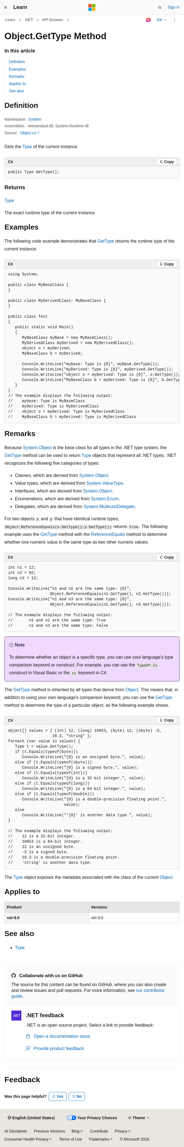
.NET (28, 20)
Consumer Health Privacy (26, 1139)
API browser (52, 20)
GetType (105, 241)
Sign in (174, 7)
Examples (17, 69)
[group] (92, 345)
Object (132, 689)
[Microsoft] (92, 7)
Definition (17, 61)
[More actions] (175, 20)
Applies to (17, 83)
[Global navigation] (5, 8)
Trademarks (99, 1139)
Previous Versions (49, 1131)
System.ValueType (104, 483)
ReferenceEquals (108, 534)
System (35, 119)
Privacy (121, 1131)
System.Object (37, 447)
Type (27, 146)
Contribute (99, 1131)
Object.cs (28, 133)
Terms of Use (70, 1139)
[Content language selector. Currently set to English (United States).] (31, 1118)
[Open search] (159, 8)
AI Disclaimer (15, 1131)
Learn (11, 20)
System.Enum (105, 498)
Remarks (16, 76)
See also (16, 91)
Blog (76, 1131)
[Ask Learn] (148, 20)
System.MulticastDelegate (109, 506)
